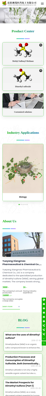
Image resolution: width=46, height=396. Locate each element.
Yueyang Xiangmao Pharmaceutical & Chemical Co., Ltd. (21, 264)
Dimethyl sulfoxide (23, 86)
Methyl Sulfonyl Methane (23, 61)
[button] (19, 204)
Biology (23, 197)
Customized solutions (23, 112)
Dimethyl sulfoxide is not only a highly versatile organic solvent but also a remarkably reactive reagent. (21, 373)
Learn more (11, 306)
